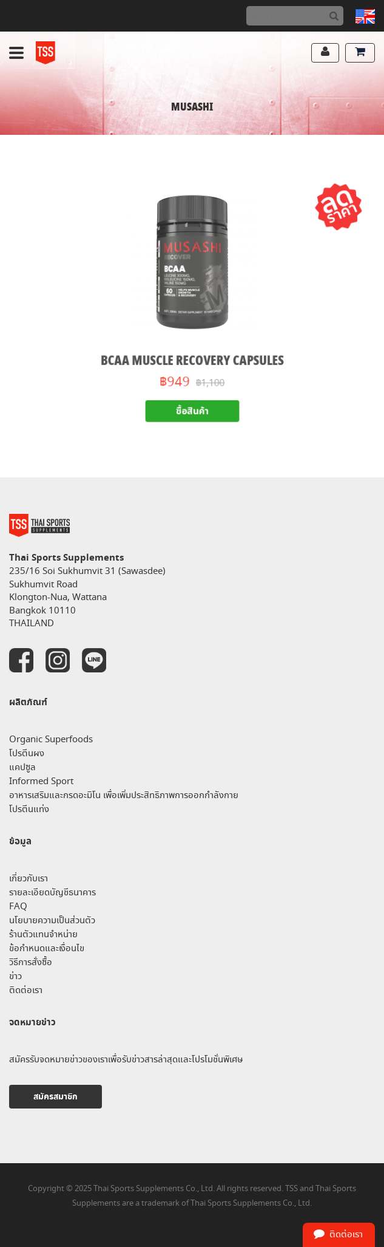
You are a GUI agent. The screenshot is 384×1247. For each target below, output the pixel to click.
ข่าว (15, 976)
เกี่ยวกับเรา (28, 879)
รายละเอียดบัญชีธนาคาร (52, 893)
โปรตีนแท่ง (29, 809)
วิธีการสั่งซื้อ (30, 962)
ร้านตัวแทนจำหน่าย (43, 934)
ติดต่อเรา (25, 990)
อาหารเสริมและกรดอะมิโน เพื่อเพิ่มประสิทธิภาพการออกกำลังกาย (123, 795)
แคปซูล (22, 767)
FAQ (18, 907)
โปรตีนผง (26, 753)
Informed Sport (41, 781)
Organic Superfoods (51, 739)
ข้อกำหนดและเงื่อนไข (46, 948)
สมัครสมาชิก (55, 1096)
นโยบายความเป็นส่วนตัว (52, 921)
